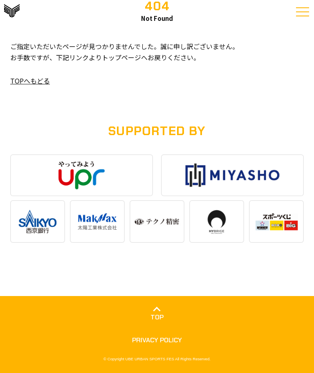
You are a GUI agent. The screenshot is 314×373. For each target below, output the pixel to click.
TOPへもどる (30, 81)
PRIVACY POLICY (157, 340)
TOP (157, 317)
